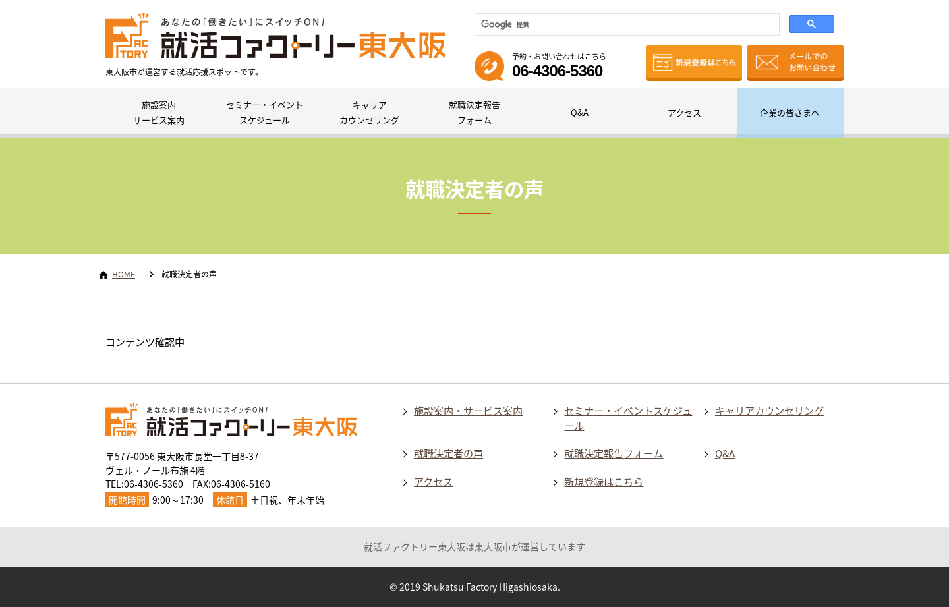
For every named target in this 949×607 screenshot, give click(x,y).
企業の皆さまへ (790, 112)
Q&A (580, 112)
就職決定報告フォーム (474, 112)
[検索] (625, 24)
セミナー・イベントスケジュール (264, 112)
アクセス (684, 112)
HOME (123, 274)
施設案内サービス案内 (159, 112)
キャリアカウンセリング (369, 112)
